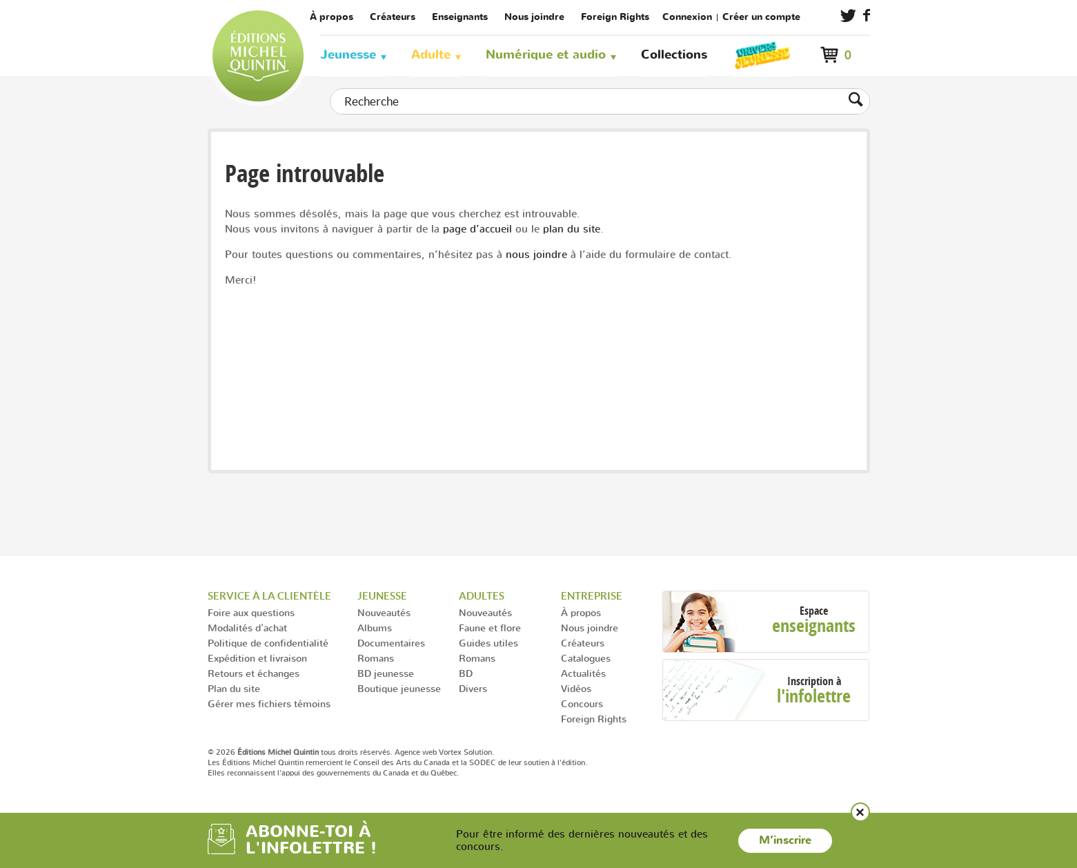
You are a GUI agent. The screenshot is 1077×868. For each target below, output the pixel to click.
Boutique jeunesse (399, 688)
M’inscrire (785, 840)
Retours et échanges (253, 673)
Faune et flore (490, 627)
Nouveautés (384, 612)
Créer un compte (761, 16)
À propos (331, 16)
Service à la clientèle (269, 596)
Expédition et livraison (257, 658)
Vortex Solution (465, 752)
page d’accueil (477, 228)
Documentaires (391, 643)
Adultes (481, 596)
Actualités (583, 673)
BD (466, 673)
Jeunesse (348, 54)
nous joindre (536, 254)
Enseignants (460, 16)
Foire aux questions (251, 612)
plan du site (571, 228)
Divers (473, 688)
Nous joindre (534, 16)
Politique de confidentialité (268, 643)
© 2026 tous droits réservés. (300, 752)
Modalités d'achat (247, 627)
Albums (374, 627)
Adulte (431, 54)
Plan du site (234, 688)
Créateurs (392, 16)
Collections (674, 54)
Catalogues (586, 658)
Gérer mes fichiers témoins (269, 703)
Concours (582, 703)
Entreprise (591, 596)
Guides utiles (488, 643)
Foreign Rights (615, 16)
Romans (375, 658)
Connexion (687, 16)
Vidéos (576, 688)
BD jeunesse (385, 673)
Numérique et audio (546, 54)
